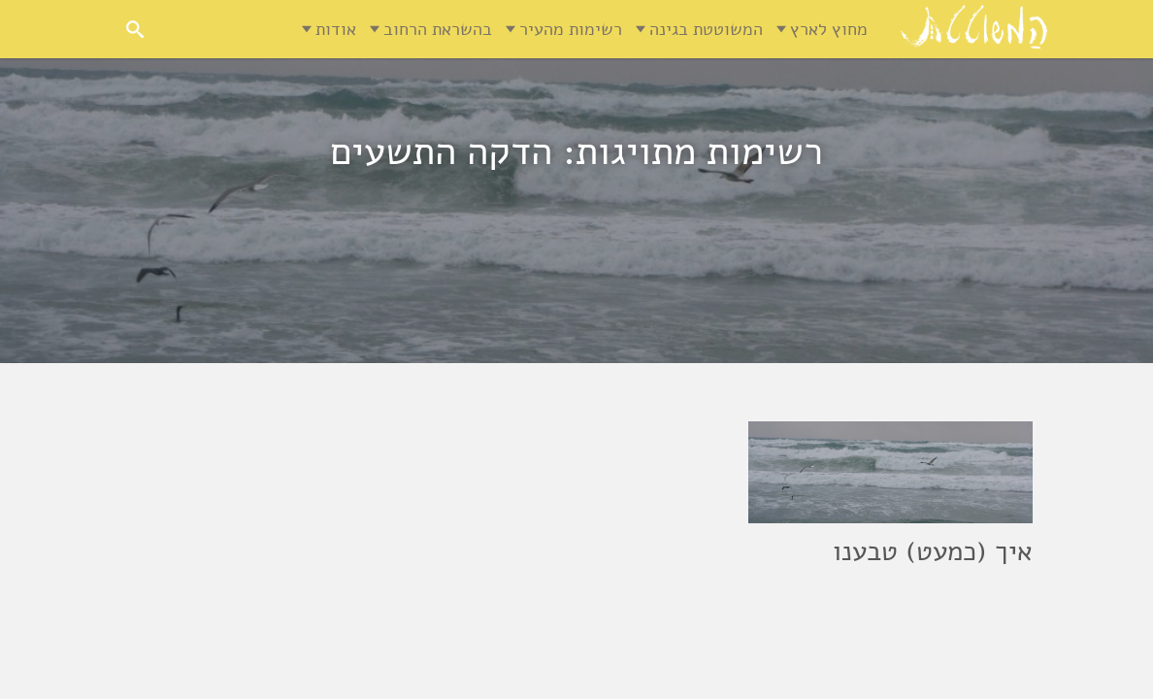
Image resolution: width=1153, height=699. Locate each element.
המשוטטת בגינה (706, 29)
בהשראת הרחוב (437, 29)
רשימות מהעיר (570, 29)
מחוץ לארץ (829, 29)
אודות (335, 29)
